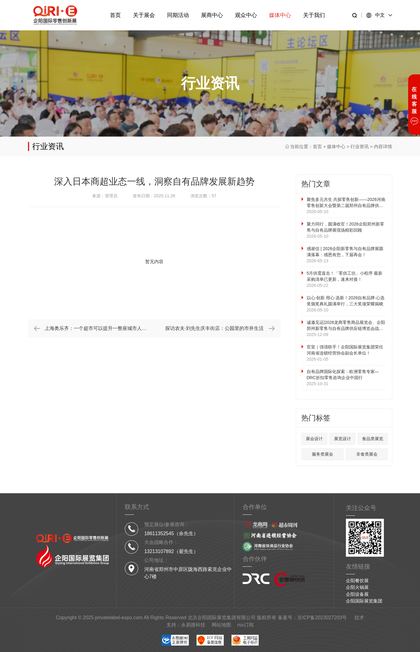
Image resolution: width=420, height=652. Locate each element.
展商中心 (212, 15)
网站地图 (221, 624)
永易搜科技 (193, 624)
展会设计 (314, 438)
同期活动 (178, 15)
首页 (115, 15)
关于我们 (314, 15)
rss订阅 (245, 624)
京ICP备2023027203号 (322, 617)
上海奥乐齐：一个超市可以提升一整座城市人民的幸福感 (99, 328)
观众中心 (246, 15)
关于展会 (144, 15)
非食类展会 (366, 454)
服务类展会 (322, 454)
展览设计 (342, 438)
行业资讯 (359, 146)
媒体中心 (280, 15)
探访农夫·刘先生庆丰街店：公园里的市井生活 (214, 328)
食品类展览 (372, 438)
